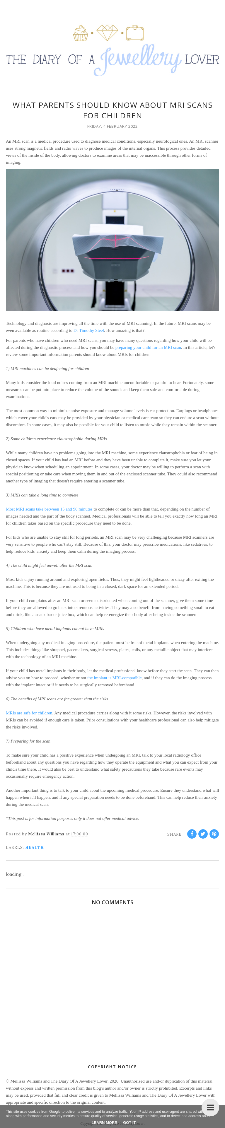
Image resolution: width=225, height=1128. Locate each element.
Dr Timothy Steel (89, 330)
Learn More (104, 1122)
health (34, 847)
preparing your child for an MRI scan (148, 347)
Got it (129, 1122)
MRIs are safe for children (29, 713)
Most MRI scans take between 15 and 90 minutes (49, 509)
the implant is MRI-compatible (114, 677)
